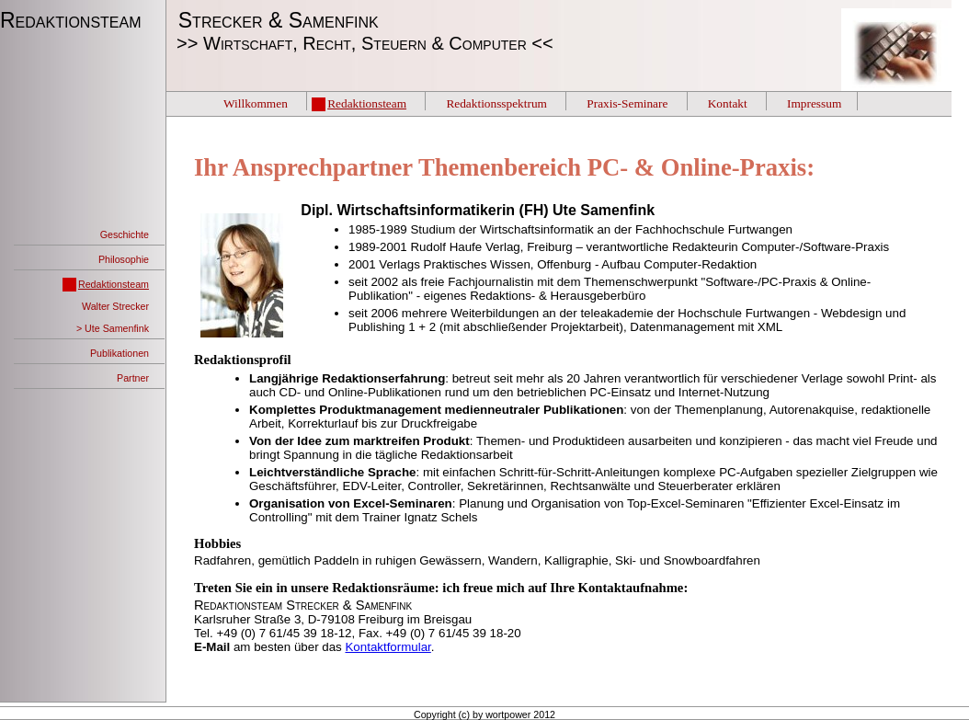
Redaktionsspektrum (496, 103)
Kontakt (727, 103)
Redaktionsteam (73, 20)
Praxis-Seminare (627, 103)
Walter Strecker (115, 306)
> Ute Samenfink (112, 328)
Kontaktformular (387, 647)
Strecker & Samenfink (272, 20)
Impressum (814, 103)
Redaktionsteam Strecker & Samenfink (303, 605)
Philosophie (123, 259)
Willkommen (255, 103)
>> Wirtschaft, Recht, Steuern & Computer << (359, 43)
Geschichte (124, 234)
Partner (133, 377)
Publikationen (119, 353)
